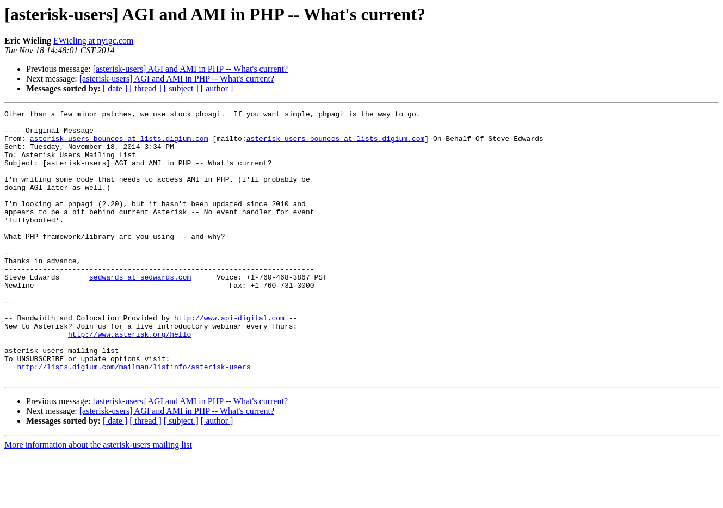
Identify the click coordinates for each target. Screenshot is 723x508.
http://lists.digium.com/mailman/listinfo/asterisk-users (133, 419)
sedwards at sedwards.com (140, 311)
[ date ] (115, 88)
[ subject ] (181, 88)
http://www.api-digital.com (229, 360)
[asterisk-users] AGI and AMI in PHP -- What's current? (190, 68)
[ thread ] (145, 88)
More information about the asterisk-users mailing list (98, 498)
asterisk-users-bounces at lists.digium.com (119, 145)
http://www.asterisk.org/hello (129, 380)
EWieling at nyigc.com (93, 40)
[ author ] (217, 88)
